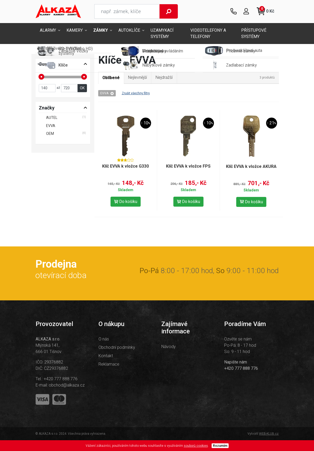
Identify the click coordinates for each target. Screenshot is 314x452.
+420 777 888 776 (61, 379)
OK (82, 88)
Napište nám (235, 362)
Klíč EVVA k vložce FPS (188, 166)
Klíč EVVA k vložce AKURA (251, 166)
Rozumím (220, 446)
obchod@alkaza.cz (67, 385)
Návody (168, 347)
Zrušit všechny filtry (136, 94)
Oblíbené (111, 78)
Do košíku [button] (125, 202)
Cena (44, 64)
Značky (46, 108)
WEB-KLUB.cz (269, 434)
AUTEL (51, 118)
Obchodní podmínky (116, 348)
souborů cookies (196, 446)
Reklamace (108, 364)
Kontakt (105, 356)
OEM (50, 134)
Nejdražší (165, 77)
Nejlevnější (138, 77)
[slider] (41, 77)
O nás (103, 339)
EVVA (107, 94)
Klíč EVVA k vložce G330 (125, 166)
